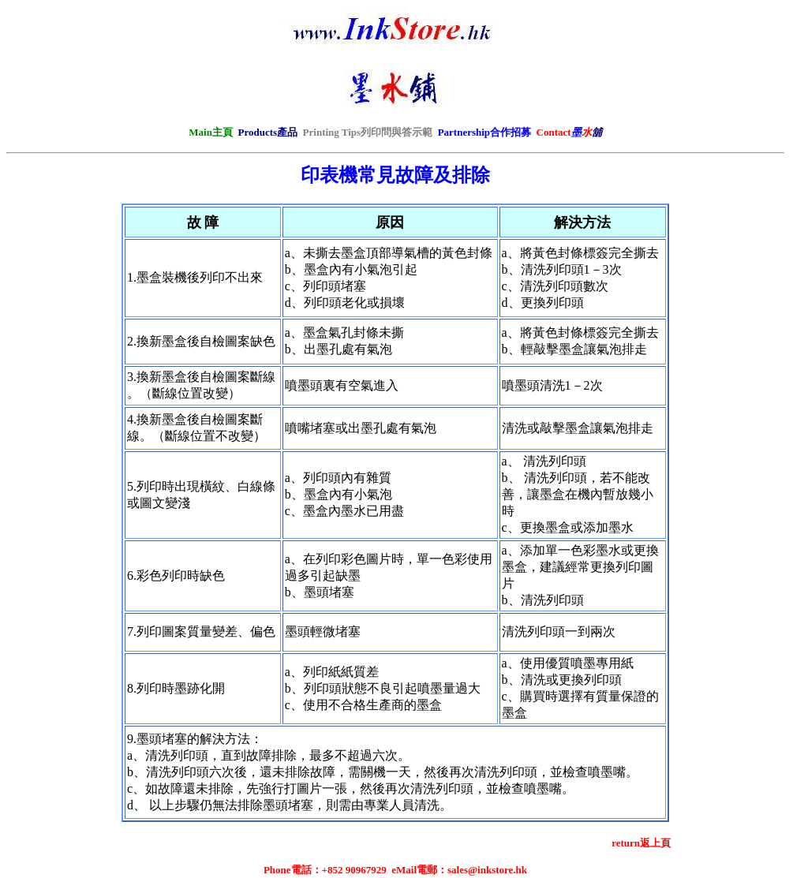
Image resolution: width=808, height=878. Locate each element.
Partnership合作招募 (484, 132)
